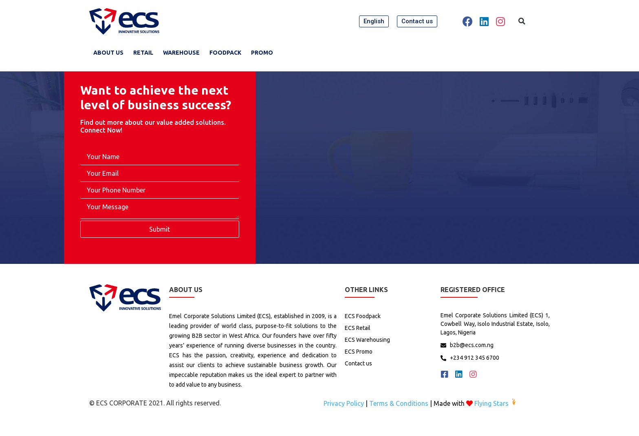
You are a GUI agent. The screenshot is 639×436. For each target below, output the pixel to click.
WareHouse (181, 52)
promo (262, 52)
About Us (108, 52)
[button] (374, 21)
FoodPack (225, 52)
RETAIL (143, 52)
